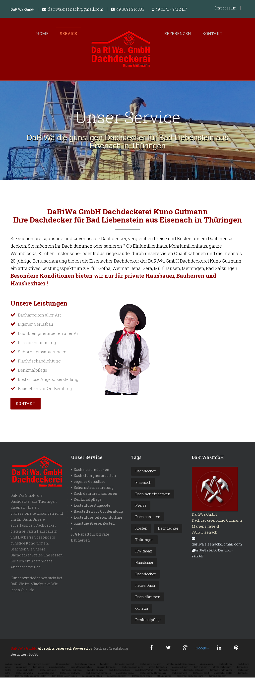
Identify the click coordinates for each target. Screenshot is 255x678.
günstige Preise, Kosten (94, 523)
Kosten (141, 528)
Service (68, 33)
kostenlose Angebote (92, 505)
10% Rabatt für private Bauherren (90, 537)
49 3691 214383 (127, 9)
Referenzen (177, 33)
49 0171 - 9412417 (169, 9)
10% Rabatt (143, 551)
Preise (140, 505)
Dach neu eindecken (91, 470)
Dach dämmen (147, 597)
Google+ (202, 649)
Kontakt (212, 33)
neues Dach (145, 586)
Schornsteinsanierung (94, 488)
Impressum (226, 8)
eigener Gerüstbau (89, 482)
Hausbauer (144, 563)
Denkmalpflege (88, 499)
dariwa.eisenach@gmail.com (72, 9)
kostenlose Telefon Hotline (98, 517)
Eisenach (143, 483)
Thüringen (144, 540)
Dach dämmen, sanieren (95, 494)
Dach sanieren (147, 517)
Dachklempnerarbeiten (95, 476)
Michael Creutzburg (110, 648)
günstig (141, 608)
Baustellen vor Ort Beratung (98, 511)
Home (42, 33)
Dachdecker (145, 471)
